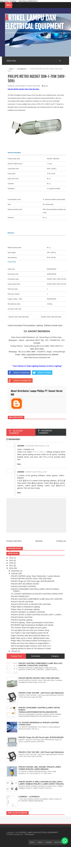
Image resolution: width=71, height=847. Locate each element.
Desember (15, 571)
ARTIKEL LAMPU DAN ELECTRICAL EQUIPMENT (34, 22)
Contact (48, 842)
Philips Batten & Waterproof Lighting (25, 607)
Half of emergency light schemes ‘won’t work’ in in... (31, 646)
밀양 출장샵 (54, 483)
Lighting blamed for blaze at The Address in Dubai (31, 648)
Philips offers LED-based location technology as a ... (32, 641)
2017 (11, 566)
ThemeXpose (29, 834)
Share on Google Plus (19, 380)
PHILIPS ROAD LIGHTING (22, 617)
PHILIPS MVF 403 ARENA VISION (25, 584)
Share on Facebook (18, 372)
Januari (14, 651)
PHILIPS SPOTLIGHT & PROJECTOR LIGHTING (31, 604)
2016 (11, 568)
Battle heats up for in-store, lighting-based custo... (31, 638)
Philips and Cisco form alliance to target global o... (31, 643)
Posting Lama (62, 541)
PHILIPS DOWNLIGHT (20, 596)
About (40, 842)
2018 (11, 563)
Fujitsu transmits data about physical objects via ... (31, 635)
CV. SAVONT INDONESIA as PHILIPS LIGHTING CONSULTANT (37, 594)
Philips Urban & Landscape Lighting (25, 609)
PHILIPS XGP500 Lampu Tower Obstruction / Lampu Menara (35, 576)
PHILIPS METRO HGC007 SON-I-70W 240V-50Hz (31, 579)
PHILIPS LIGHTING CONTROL (23, 586)
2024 (11, 558)
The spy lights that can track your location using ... (31, 630)
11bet (63, 457)
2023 (11, 560)
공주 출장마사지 (25, 481)
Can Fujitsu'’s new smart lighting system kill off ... (30, 633)
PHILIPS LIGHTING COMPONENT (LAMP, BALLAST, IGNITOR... (37, 599)
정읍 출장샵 (32, 483)
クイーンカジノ (39, 452)
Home (32, 842)
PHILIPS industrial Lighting (21, 620)
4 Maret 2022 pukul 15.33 (36, 472)
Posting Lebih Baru (14, 541)
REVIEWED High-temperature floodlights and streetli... (32, 625)
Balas (19, 464)
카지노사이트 (48, 457)
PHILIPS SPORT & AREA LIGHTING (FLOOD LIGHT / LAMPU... (37, 615)
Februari (14, 573)
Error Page (59, 842)
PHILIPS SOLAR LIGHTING (22, 602)
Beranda (39, 541)
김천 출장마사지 (58, 486)
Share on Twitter (41, 372)
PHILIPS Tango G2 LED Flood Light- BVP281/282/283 (32, 581)
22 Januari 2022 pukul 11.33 (37, 446)
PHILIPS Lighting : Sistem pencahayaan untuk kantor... (33, 622)
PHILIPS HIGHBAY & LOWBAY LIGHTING (28, 612)
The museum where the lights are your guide (29, 628)
